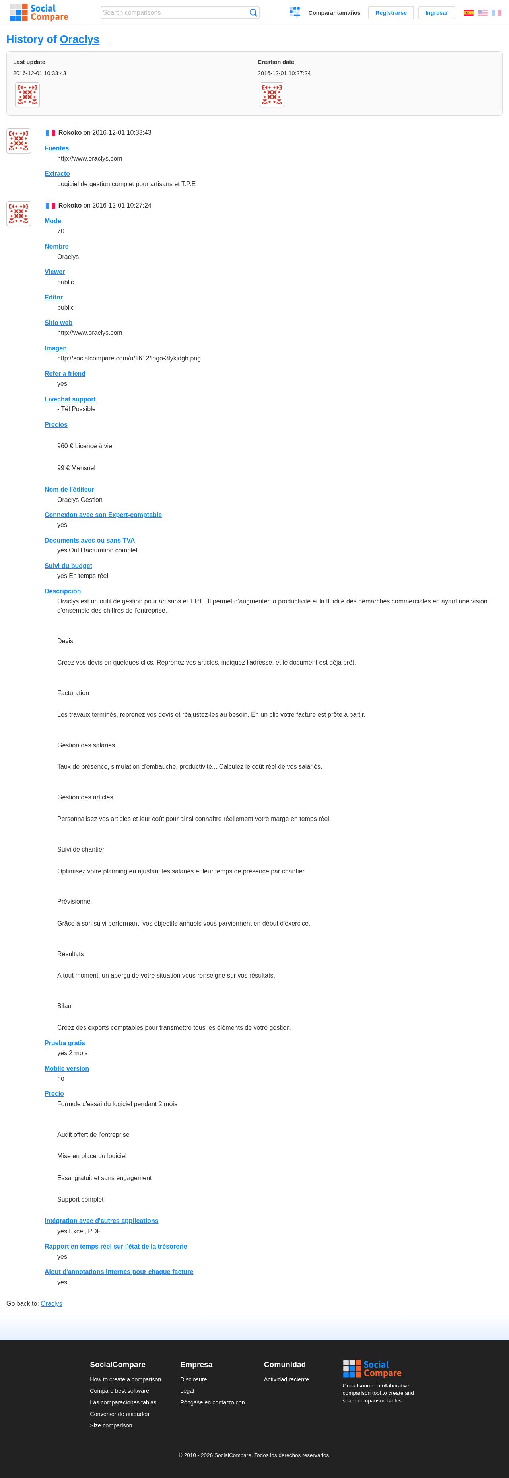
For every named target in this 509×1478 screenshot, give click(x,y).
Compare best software (119, 1391)
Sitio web (58, 322)
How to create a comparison (125, 1379)
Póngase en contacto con (212, 1402)
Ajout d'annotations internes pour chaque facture (119, 1271)
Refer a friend (65, 373)
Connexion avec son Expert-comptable (103, 514)
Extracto (57, 173)
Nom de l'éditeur (69, 489)
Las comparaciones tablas (123, 1402)
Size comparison (111, 1425)
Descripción (63, 591)
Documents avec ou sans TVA (90, 540)
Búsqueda (253, 12)
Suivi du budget (68, 565)
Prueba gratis (65, 1043)
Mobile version (67, 1068)
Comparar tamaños (335, 13)
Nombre (56, 246)
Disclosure (193, 1379)
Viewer (55, 271)
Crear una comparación (295, 13)
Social (381, 1369)
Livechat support (70, 399)
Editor (54, 297)
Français (496, 13)
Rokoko (70, 132)
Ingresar (436, 13)
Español (469, 13)
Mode (53, 221)
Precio (54, 1093)
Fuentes (57, 148)
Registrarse (391, 13)
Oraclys (79, 39)
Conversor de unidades (119, 1414)
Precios (56, 424)
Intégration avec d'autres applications (102, 1220)
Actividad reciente (286, 1379)
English (483, 13)
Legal (187, 1391)
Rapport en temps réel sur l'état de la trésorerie (116, 1246)
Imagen (56, 348)
